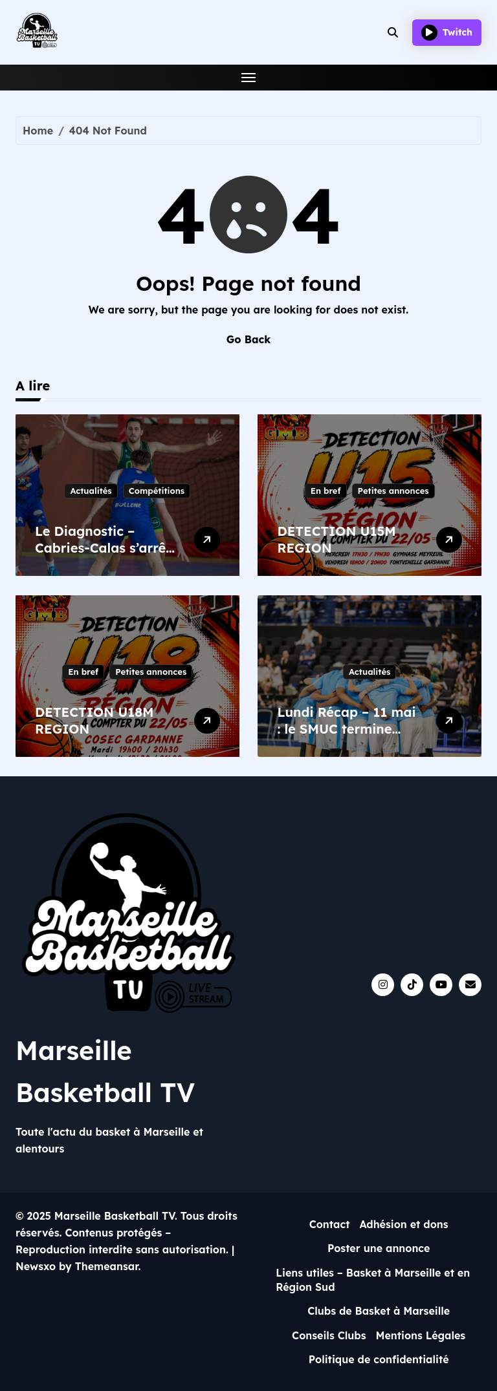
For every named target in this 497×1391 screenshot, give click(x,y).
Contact (329, 1224)
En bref (326, 490)
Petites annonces (393, 490)
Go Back (248, 339)
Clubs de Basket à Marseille (378, 1310)
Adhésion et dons (403, 1224)
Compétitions (156, 490)
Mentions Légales (421, 1335)
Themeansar (106, 1266)
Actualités (90, 490)
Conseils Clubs (329, 1335)
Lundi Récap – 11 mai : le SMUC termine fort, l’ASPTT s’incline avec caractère (346, 737)
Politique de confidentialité (379, 1359)
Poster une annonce (378, 1248)
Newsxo (36, 1266)
